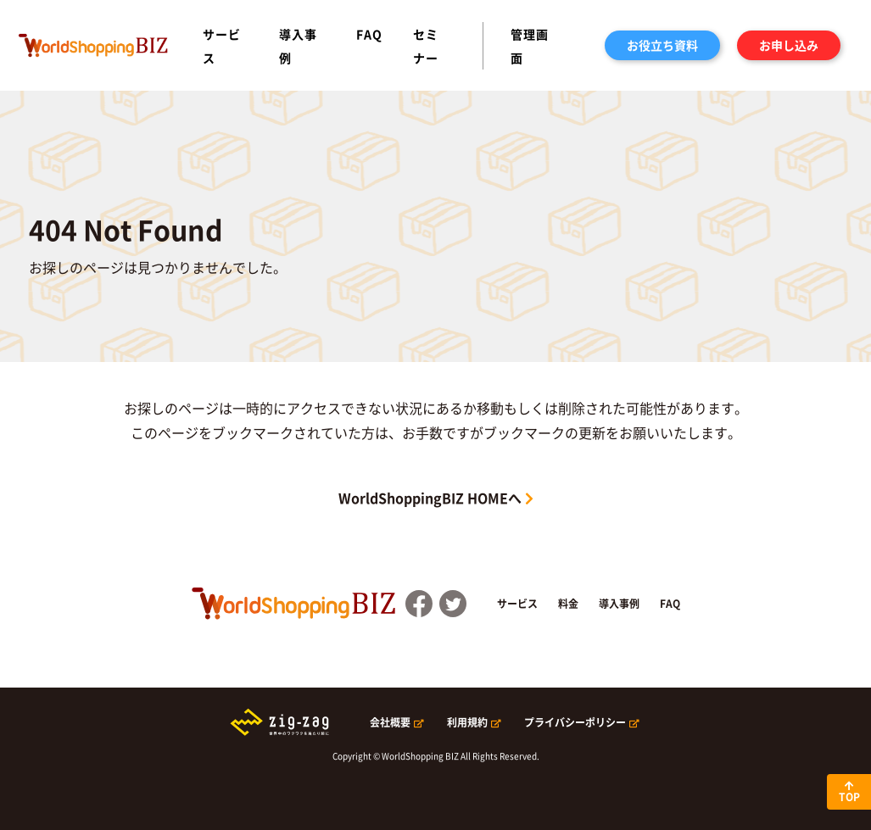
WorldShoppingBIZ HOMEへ (430, 497)
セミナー (425, 45)
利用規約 (467, 722)
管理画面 (530, 45)
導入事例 (298, 45)
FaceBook (419, 603)
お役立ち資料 (662, 44)
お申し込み (788, 44)
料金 (568, 603)
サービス (222, 45)
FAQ (369, 33)
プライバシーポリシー (575, 722)
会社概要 (390, 722)
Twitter (452, 603)
